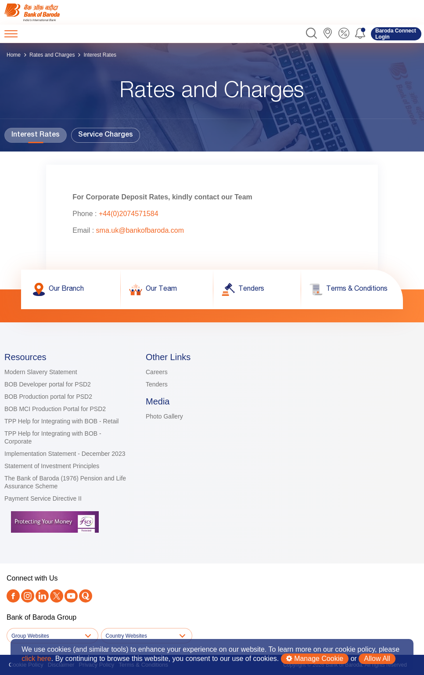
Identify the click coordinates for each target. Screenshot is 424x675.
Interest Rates (35, 135)
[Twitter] (56, 596)
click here (36, 658)
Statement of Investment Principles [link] (51, 465)
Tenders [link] (157, 384)
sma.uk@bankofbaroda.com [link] (140, 230)
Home (14, 55)
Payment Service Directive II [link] (43, 498)
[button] (311, 34)
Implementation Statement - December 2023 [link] (64, 453)
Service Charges (105, 135)
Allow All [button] (377, 658)
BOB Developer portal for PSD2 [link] (47, 384)
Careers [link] (157, 371)
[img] (40, 12)
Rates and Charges (52, 55)
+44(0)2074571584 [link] (128, 213)
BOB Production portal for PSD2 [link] (48, 396)
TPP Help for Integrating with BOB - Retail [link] (61, 421)
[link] (40, 12)
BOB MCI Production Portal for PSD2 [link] (55, 408)
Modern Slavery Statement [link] (40, 371)
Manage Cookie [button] (315, 658)
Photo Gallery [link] (164, 416)
